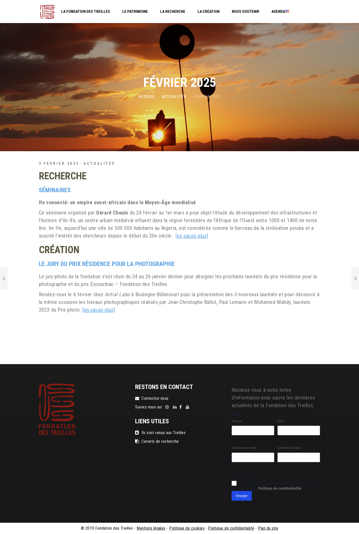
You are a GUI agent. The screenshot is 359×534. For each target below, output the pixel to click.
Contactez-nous (152, 398)
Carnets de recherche (157, 441)
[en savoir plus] (192, 236)
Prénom (237, 421)
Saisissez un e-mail (244, 448)
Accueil (147, 97)
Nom (280, 421)
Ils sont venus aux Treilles (160, 432)
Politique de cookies (186, 528)
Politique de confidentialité (279, 488)
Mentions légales (151, 528)
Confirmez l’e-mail (289, 448)
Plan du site (268, 528)
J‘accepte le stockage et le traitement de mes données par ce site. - (279, 485)
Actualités (174, 97)
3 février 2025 (59, 163)
